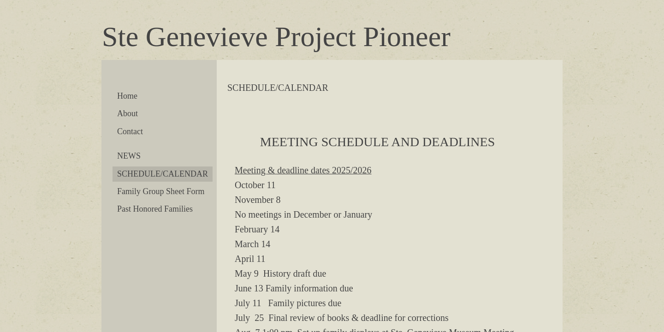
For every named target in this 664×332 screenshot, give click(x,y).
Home (127, 96)
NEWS (129, 155)
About (127, 113)
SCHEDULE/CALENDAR (162, 173)
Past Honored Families (155, 208)
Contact (130, 131)
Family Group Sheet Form (161, 191)
